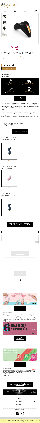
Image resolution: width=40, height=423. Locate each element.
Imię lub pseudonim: (4, 229)
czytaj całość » (34, 316)
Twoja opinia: (3, 234)
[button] (5, 11)
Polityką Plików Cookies (23, 420)
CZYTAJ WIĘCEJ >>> (6, 323)
